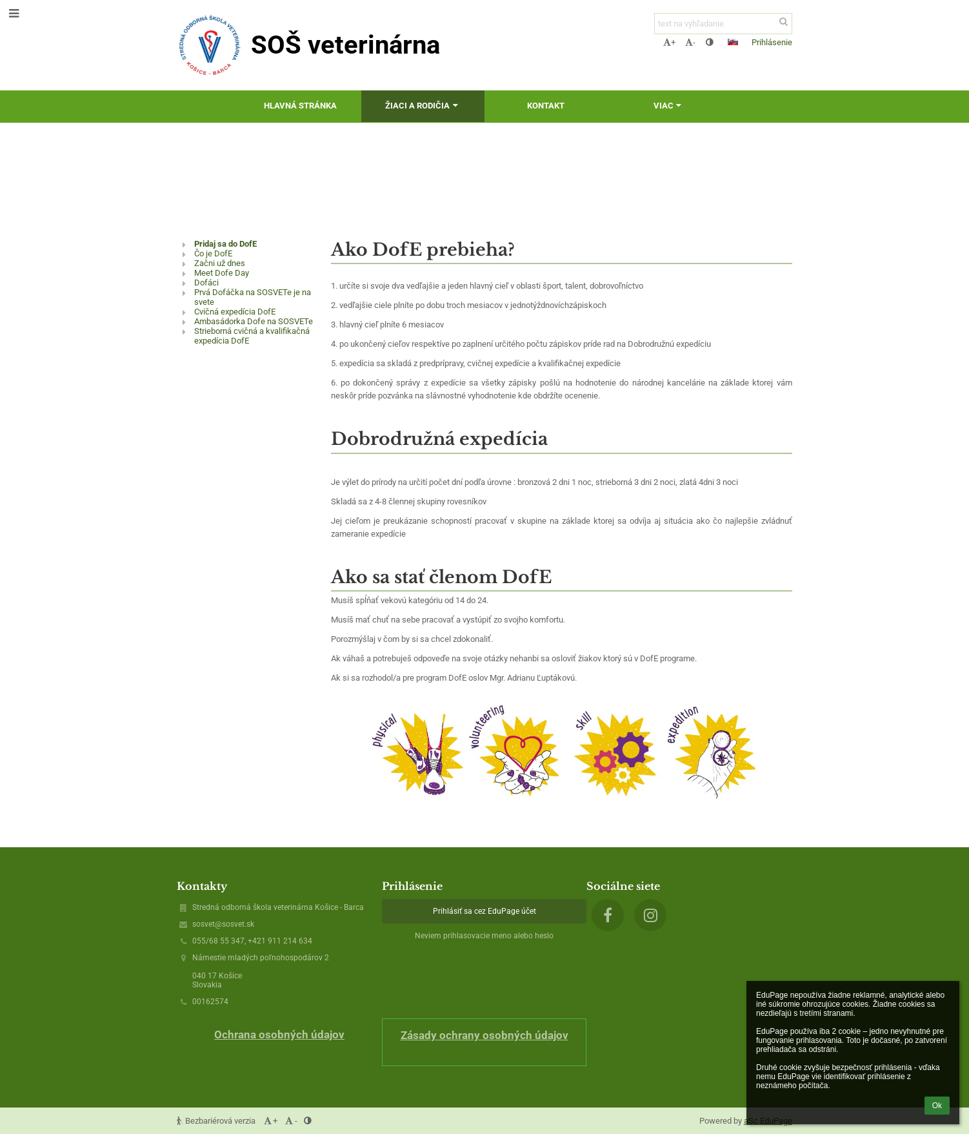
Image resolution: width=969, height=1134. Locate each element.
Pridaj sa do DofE (225, 244)
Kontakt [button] (545, 105)
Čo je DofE (213, 253)
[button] (733, 42)
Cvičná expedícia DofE (234, 311)
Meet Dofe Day (221, 273)
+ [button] (669, 42)
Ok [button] (937, 1105)
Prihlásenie (772, 42)
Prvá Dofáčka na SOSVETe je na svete (252, 297)
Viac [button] (669, 105)
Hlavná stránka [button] (300, 105)
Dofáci (206, 282)
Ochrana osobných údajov (279, 1034)
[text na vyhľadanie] (723, 23)
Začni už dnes (219, 263)
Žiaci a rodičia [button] (423, 105)
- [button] (690, 42)
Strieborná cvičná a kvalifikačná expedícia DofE (252, 335)
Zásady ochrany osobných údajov (484, 1035)
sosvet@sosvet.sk (223, 924)
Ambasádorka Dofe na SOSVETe (253, 321)
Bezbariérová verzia (217, 1121)
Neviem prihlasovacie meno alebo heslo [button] (484, 935)
